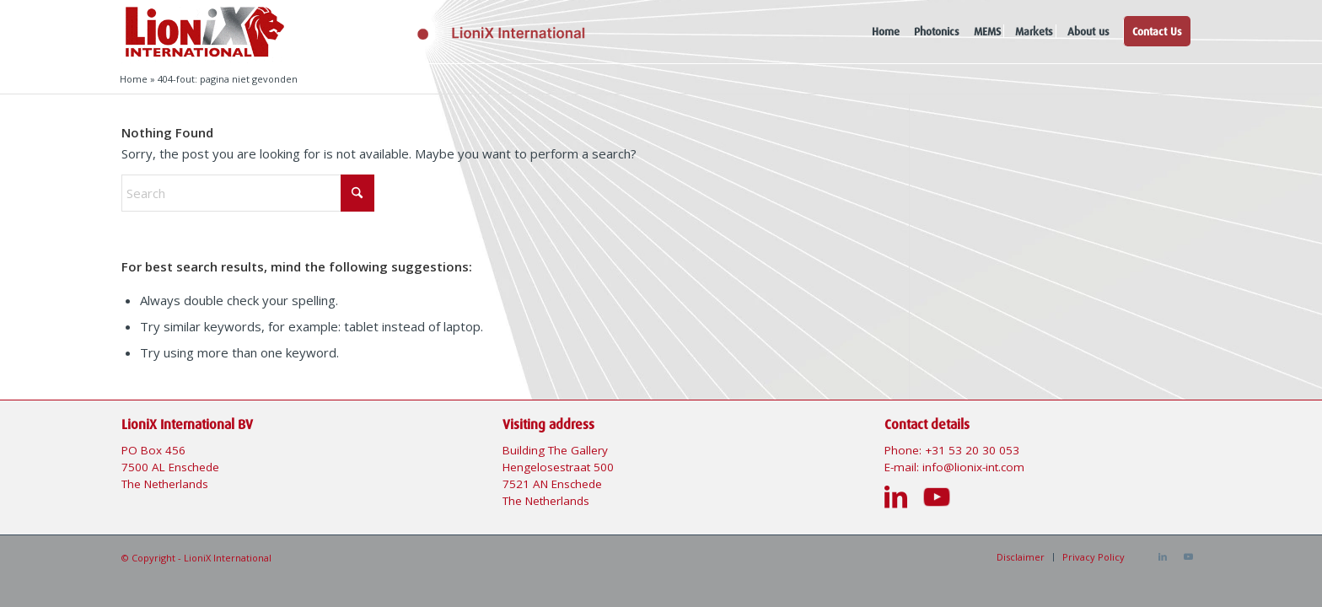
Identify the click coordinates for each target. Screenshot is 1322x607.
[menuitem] (885, 31)
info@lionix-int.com (973, 467)
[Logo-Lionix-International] (445, 31)
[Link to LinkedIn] (1162, 556)
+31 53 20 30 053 (972, 450)
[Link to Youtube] (1188, 556)
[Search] (247, 193)
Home (134, 79)
